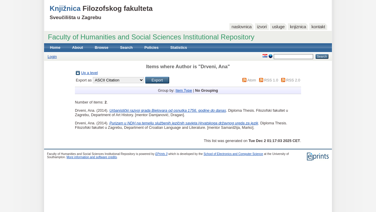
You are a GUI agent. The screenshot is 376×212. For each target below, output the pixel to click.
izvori (262, 26)
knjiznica (298, 26)
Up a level (89, 73)
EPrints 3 (161, 154)
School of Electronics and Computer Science (233, 154)
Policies (151, 47)
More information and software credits (92, 157)
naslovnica (241, 26)
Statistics (178, 47)
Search (126, 47)
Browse (101, 47)
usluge (278, 26)
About (77, 47)
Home (55, 47)
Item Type (184, 90)
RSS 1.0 (271, 80)
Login (52, 56)
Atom (251, 80)
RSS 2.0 (293, 80)
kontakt (318, 26)
